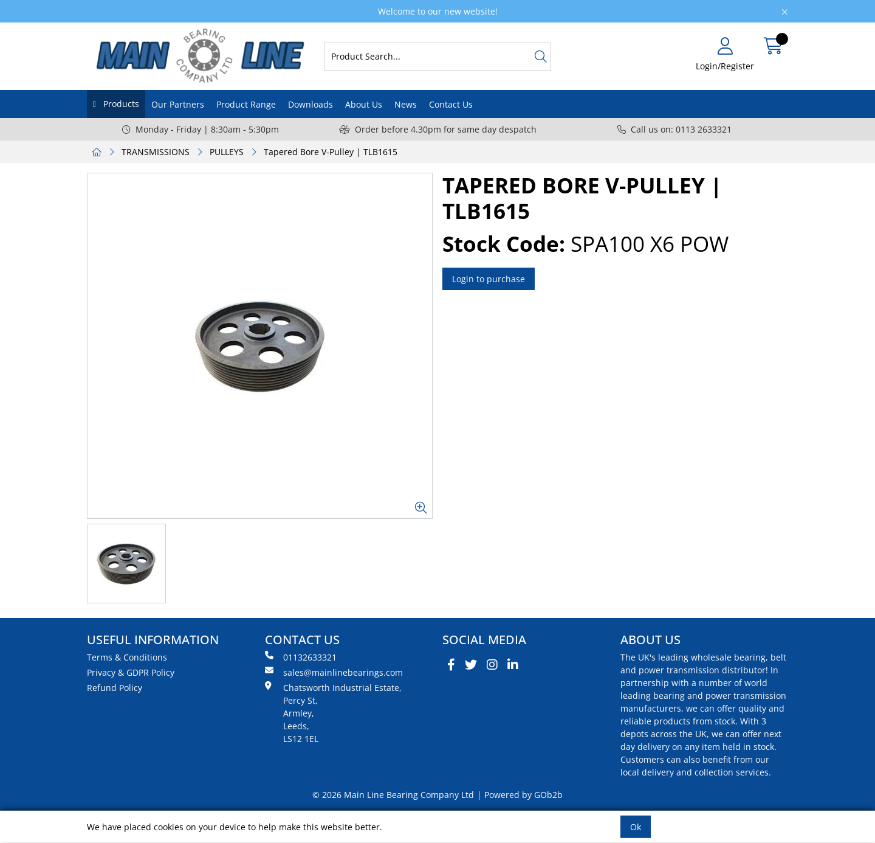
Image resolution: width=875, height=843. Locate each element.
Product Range (246, 104)
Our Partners (177, 104)
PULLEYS (227, 152)
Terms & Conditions (127, 657)
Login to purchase (488, 279)
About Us (363, 104)
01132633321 (301, 657)
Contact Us (451, 104)
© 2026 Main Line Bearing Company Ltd (393, 794)
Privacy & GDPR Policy (130, 672)
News (405, 104)
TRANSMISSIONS (156, 152)
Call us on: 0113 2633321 (674, 129)
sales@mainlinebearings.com (334, 672)
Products (120, 103)
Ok (635, 827)
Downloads (310, 104)
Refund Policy (114, 687)
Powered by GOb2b (523, 794)
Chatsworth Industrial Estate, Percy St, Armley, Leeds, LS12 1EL (333, 712)
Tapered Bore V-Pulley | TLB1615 (330, 152)
